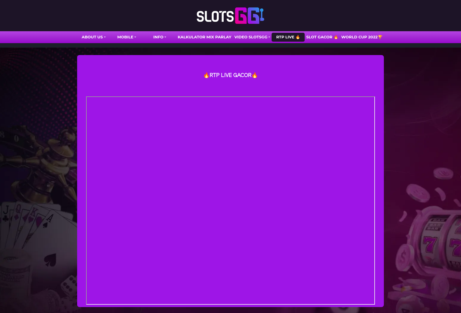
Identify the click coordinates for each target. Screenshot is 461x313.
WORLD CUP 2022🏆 (361, 37)
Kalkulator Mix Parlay (204, 37)
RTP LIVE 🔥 (288, 37)
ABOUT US (92, 37)
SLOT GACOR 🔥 (322, 37)
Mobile (125, 37)
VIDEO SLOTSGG (250, 37)
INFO (158, 37)
